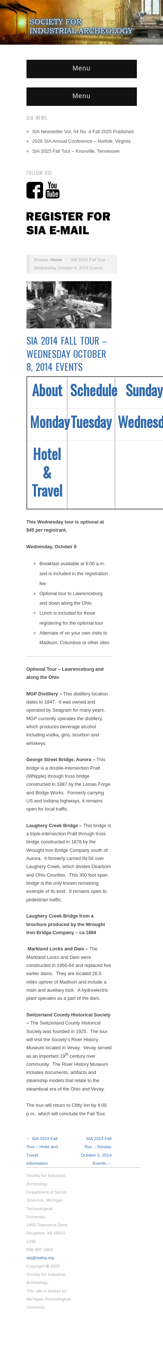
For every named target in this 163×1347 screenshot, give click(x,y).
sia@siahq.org (40, 1257)
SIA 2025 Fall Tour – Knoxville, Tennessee (76, 151)
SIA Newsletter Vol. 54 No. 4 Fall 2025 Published (83, 131)
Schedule (93, 389)
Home (56, 259)
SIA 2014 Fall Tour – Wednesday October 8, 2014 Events (66, 353)
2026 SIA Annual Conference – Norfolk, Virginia (81, 141)
